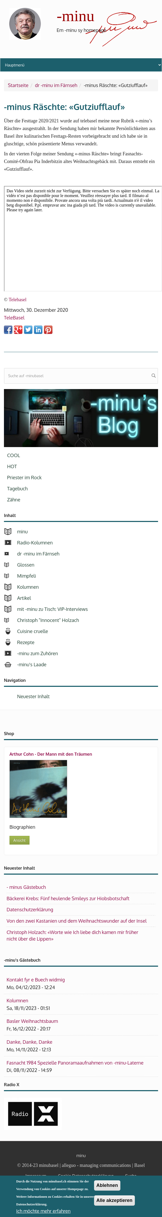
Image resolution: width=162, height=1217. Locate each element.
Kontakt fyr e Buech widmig (36, 980)
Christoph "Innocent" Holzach (48, 620)
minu (22, 531)
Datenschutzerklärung (30, 909)
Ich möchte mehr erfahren (43, 1211)
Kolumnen (28, 587)
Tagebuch (17, 488)
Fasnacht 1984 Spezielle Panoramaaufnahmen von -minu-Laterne (75, 1063)
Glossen (25, 565)
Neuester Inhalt (33, 696)
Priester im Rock (24, 477)
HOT (12, 466)
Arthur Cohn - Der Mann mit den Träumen (50, 754)
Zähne (13, 499)
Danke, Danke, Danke (29, 1042)
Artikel (24, 598)
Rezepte (26, 642)
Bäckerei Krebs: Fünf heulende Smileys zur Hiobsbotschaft (68, 898)
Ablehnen (107, 1185)
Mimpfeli (26, 576)
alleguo (69, 1165)
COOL (13, 455)
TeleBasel (14, 317)
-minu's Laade (31, 664)
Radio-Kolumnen (35, 542)
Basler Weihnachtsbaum (32, 1021)
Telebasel (18, 299)
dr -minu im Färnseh (56, 85)
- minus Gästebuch (26, 887)
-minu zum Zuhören (37, 653)
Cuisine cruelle (32, 631)
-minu (75, 16)
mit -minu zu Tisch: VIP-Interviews (52, 609)
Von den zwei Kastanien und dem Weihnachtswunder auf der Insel (76, 921)
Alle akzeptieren (114, 1200)
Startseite (18, 85)
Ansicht (19, 840)
